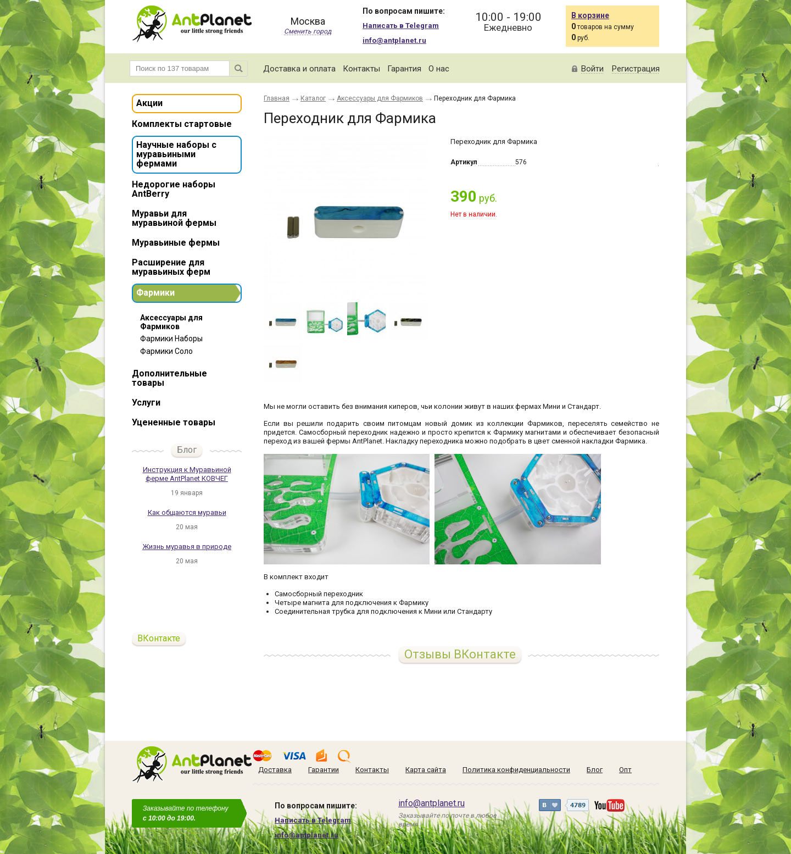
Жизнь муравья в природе (186, 546)
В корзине (590, 15)
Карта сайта (425, 770)
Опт (625, 770)
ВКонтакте (158, 638)
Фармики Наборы (171, 338)
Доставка (275, 770)
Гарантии (323, 770)
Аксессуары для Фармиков (171, 322)
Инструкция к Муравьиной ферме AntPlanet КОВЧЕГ (187, 474)
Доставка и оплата (299, 68)
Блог (187, 450)
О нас (438, 68)
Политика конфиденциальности (516, 770)
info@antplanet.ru (394, 40)
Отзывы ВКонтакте (460, 654)
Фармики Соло (166, 351)
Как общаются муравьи (187, 512)
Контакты (361, 68)
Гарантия (404, 68)
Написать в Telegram (401, 25)
